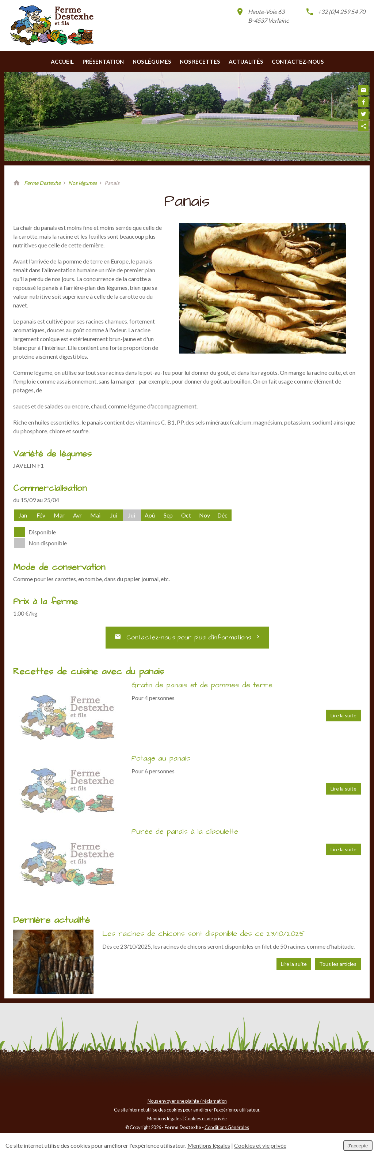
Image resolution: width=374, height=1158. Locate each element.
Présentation (103, 61)
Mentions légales (164, 1118)
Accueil (62, 61)
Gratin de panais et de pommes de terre (201, 685)
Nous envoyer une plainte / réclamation (187, 1101)
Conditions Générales (227, 1127)
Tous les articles (337, 964)
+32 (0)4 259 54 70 (335, 11)
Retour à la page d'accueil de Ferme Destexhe (16, 183)
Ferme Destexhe (42, 183)
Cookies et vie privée (205, 1118)
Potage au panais (160, 758)
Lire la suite (343, 715)
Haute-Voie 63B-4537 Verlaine (262, 15)
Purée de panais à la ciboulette (184, 831)
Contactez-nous (298, 61)
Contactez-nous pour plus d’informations (187, 637)
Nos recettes (200, 61)
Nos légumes (152, 61)
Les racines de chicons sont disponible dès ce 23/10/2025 (203, 934)
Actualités (246, 61)
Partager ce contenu (363, 126)
